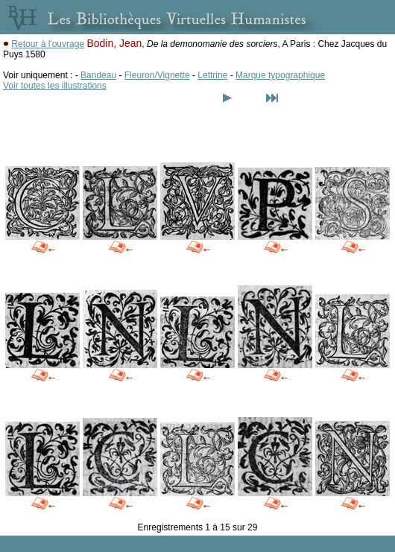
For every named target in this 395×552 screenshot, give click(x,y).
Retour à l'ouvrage (47, 44)
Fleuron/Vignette (157, 75)
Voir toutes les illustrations (55, 85)
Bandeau (98, 75)
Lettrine (212, 75)
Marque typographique (280, 75)
